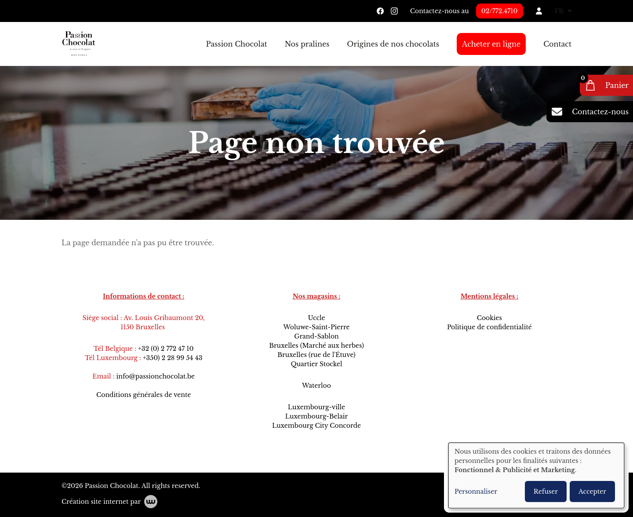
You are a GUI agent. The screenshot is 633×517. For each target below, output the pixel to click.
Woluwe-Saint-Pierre (316, 327)
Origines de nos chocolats (393, 44)
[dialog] (536, 475)
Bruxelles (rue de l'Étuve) (316, 355)
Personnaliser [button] (476, 491)
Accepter (592, 491)
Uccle (316, 318)
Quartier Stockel (316, 364)
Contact (557, 44)
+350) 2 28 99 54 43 (172, 358)
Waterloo (316, 386)
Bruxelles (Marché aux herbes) (316, 346)
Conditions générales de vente (143, 395)
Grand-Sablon (316, 336)
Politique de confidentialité (489, 327)
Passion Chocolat (236, 44)
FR (563, 11)
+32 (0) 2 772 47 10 (165, 349)
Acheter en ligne (491, 44)
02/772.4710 (499, 11)
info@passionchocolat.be (155, 376)
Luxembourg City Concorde (316, 426)
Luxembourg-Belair (316, 416)
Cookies (489, 318)
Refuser (546, 491)
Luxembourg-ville (316, 407)
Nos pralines (307, 44)
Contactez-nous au (439, 11)
